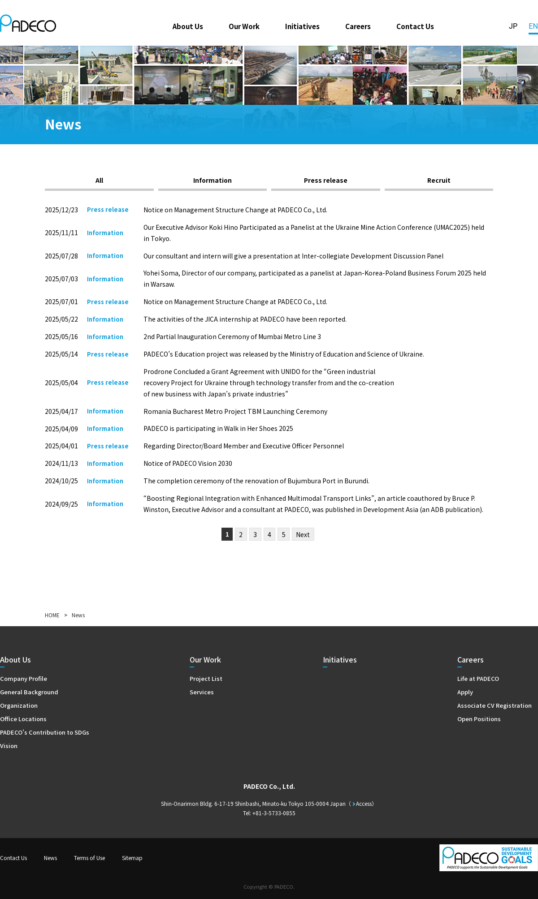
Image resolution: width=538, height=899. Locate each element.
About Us (188, 26)
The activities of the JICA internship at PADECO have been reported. (245, 318)
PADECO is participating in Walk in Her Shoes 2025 (218, 428)
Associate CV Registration (494, 705)
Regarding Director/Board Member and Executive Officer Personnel (243, 445)
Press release (325, 180)
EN (533, 26)
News (50, 857)
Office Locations (23, 718)
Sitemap (132, 857)
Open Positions (479, 718)
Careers (358, 26)
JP (513, 26)
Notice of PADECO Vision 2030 (187, 463)
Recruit (439, 180)
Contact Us (415, 26)
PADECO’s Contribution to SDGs (44, 732)
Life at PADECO (478, 678)
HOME (52, 615)
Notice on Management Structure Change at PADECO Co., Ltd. (235, 209)
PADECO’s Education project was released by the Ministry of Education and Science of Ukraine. (283, 353)
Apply (465, 692)
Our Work (244, 26)
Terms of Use (89, 857)
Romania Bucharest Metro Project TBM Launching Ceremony (235, 411)
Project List (206, 678)
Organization (19, 705)
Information (212, 180)
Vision (8, 745)
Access (364, 803)
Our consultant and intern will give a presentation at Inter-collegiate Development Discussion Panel (293, 255)
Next (303, 534)
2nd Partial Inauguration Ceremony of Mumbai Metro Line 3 (232, 336)
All (99, 180)
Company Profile (23, 678)
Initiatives (302, 26)
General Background (29, 692)
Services (202, 692)
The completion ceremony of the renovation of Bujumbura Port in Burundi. (256, 480)
